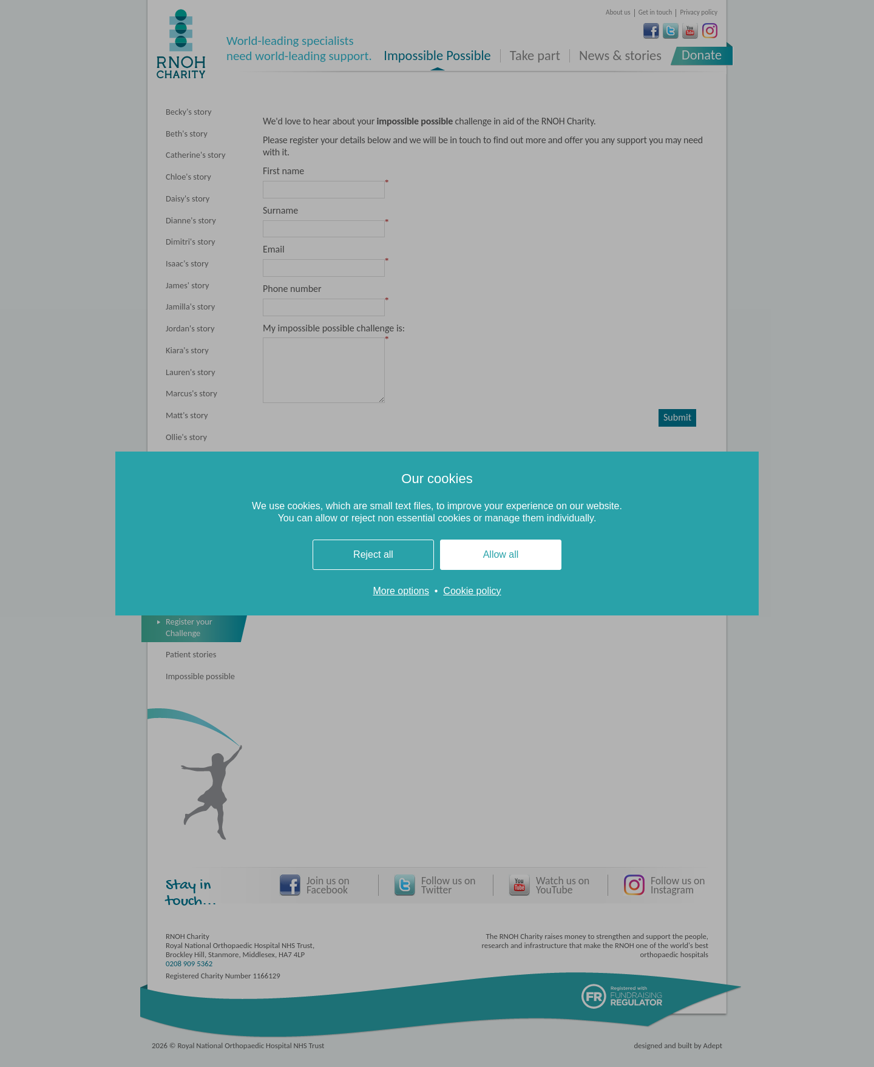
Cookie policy (472, 591)
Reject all (373, 554)
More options (401, 591)
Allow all (501, 554)
